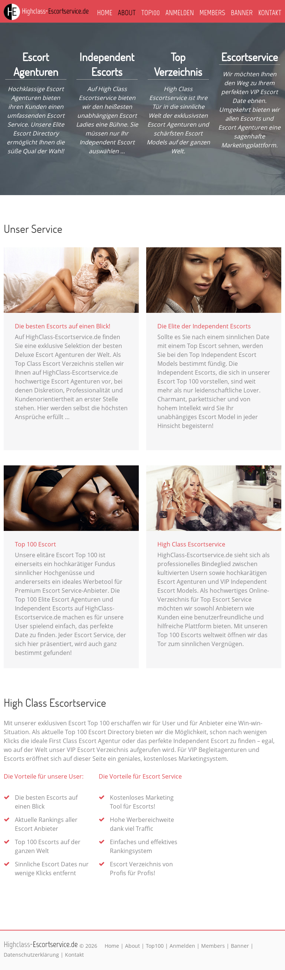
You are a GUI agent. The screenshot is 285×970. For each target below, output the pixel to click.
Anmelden (180, 12)
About (127, 12)
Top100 (150, 12)
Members (212, 12)
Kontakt (269, 12)
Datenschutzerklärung (31, 954)
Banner (242, 12)
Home (104, 12)
